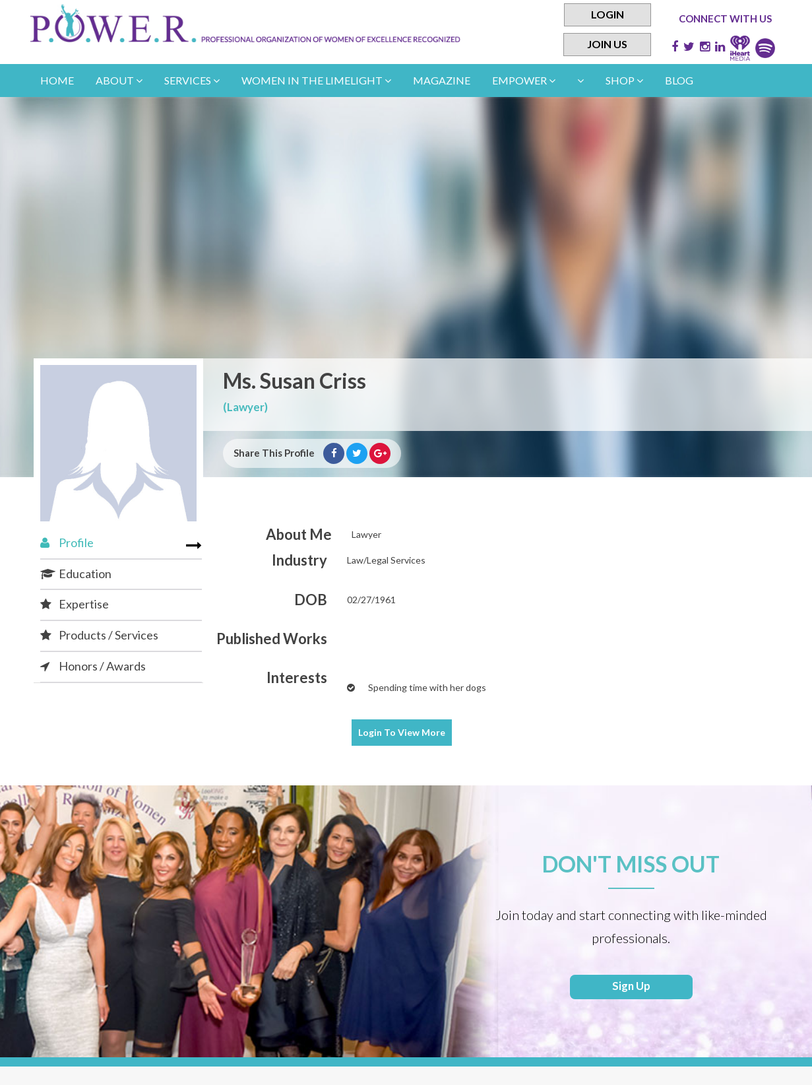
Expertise (74, 604)
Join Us (607, 45)
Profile (67, 542)
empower (523, 80)
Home (57, 80)
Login (607, 15)
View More (401, 732)
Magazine (441, 80)
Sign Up (631, 988)
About (119, 80)
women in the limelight (316, 80)
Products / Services (99, 635)
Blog (679, 80)
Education (75, 573)
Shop (624, 80)
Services (192, 80)
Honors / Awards (93, 666)
